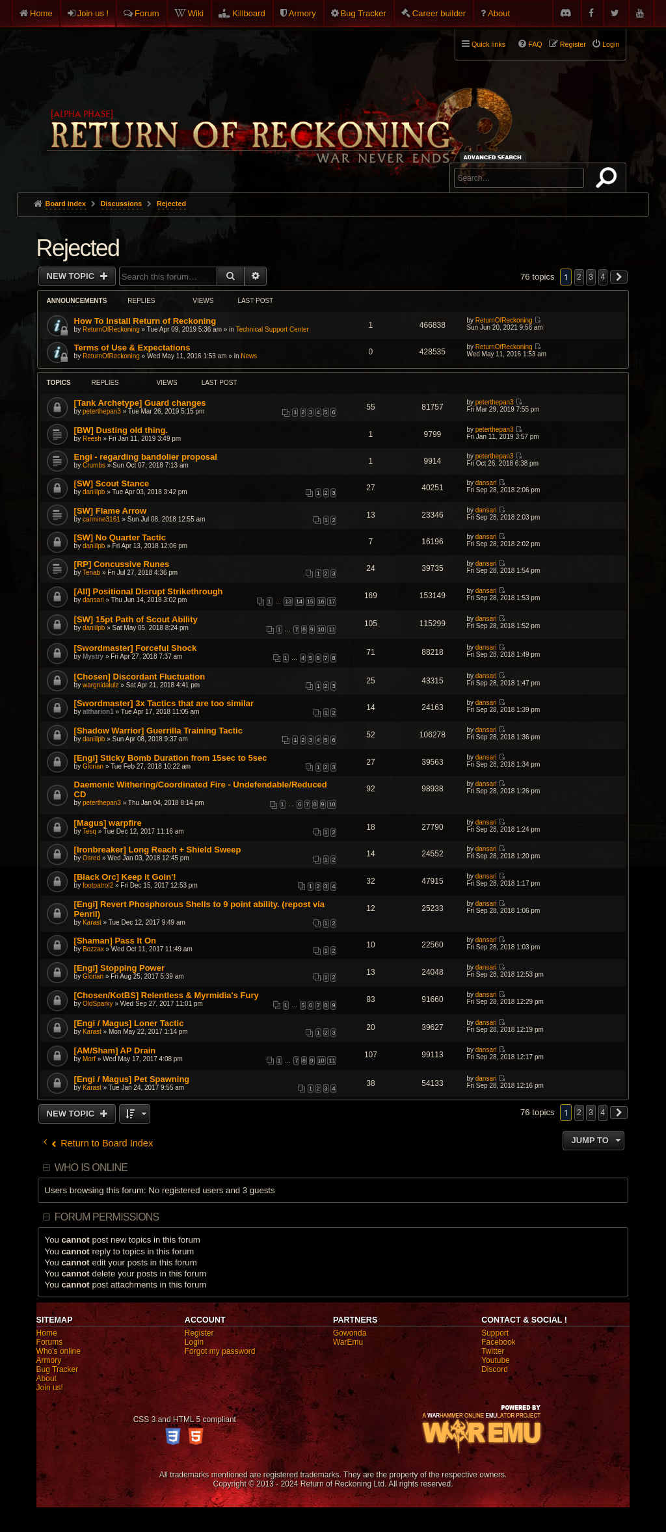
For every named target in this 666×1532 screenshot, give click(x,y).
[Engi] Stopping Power (119, 968)
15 (310, 601)
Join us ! (93, 13)
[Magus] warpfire (108, 823)
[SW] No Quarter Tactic (120, 537)
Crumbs (94, 465)
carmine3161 (101, 519)
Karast (92, 922)
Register (199, 1333)
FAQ (535, 44)
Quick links (488, 44)
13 (288, 601)
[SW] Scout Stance (112, 483)
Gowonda (349, 1333)
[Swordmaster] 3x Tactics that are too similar (164, 703)
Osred (91, 858)
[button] (619, 277)
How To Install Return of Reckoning (145, 321)
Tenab (91, 572)
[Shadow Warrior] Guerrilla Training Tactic (158, 730)
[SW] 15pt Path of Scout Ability (136, 619)
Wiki (196, 13)
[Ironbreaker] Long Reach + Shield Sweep (157, 849)
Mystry (93, 656)
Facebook (498, 1342)
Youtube (495, 1360)
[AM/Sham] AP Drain (115, 1050)
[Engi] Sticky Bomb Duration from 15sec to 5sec (170, 758)
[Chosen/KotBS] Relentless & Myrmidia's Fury (166, 995)
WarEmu (348, 1342)
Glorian (93, 766)
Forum (147, 13)
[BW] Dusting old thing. (121, 430)
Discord (494, 1369)
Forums (49, 1342)
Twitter (492, 1351)
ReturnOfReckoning (111, 329)
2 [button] (579, 277)
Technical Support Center (272, 329)
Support (495, 1333)
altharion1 (98, 711)
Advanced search (494, 157)
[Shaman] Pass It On (115, 940)
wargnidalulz (101, 685)
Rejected (78, 248)
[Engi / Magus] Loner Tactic (129, 1023)
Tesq (89, 831)
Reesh (92, 438)
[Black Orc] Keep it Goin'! (125, 877)
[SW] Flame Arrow (110, 511)
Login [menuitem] (610, 44)
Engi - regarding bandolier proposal (145, 457)
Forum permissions (107, 1216)
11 (331, 629)
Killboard (248, 13)
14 (299, 601)
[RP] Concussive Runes (122, 564)
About (499, 13)
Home (41, 13)
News (249, 356)
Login (194, 1342)
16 (321, 601)
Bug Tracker (363, 13)
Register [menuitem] (573, 44)
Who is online (91, 1167)
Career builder (439, 13)
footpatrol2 (98, 885)
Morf (89, 1059)
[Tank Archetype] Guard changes (140, 403)
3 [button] (591, 277)
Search (609, 180)
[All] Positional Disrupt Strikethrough (148, 591)
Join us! (49, 1387)
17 (331, 601)
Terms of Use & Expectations (132, 347)
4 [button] (603, 277)
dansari (486, 482)
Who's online (58, 1351)
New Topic (72, 276)
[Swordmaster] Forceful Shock (135, 648)
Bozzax (93, 949)
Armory (302, 13)
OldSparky (98, 1003)
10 (321, 629)
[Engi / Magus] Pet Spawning (132, 1079)
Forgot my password (220, 1351)
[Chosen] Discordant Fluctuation (140, 676)
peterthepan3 (102, 411)
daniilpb (94, 491)
